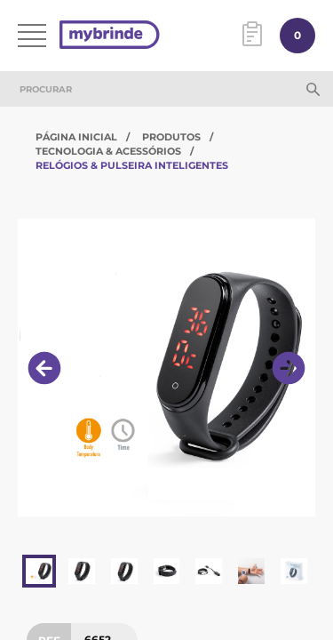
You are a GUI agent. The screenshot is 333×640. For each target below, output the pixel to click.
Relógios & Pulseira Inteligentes (132, 165)
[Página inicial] (109, 36)
